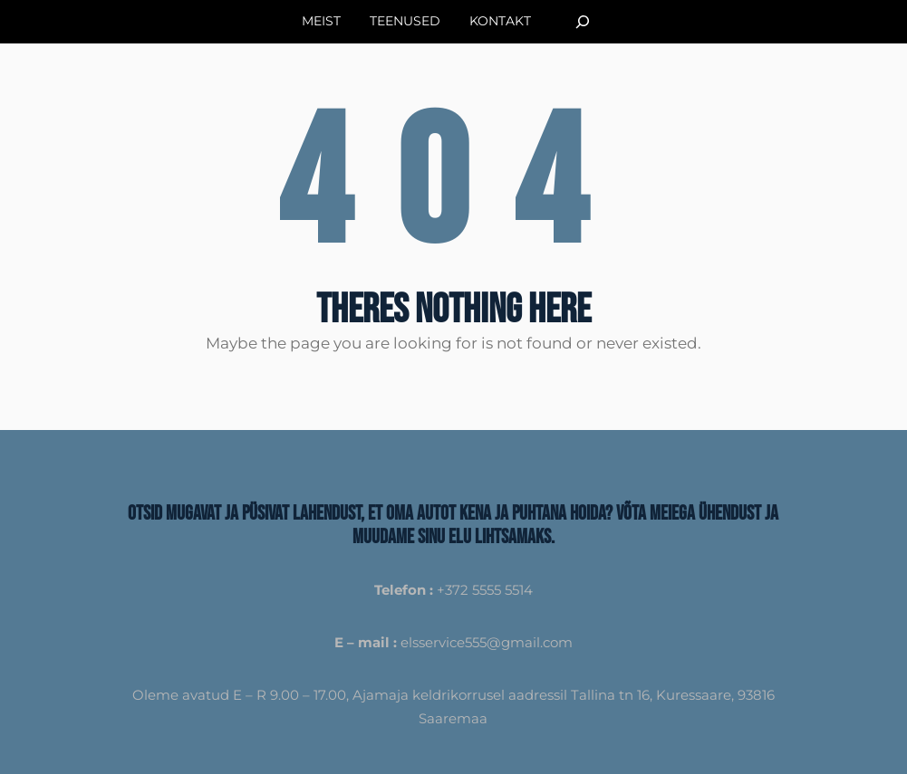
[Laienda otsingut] (582, 21)
